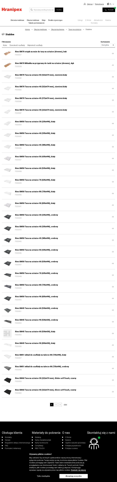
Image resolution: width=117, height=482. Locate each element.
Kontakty (94, 23)
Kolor (5, 45)
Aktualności (98, 20)
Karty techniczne (40, 443)
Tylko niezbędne (43, 476)
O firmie (88, 20)
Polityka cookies (70, 448)
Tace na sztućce (74, 29)
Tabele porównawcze (36, 23)
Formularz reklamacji (11, 448)
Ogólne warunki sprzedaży (73, 443)
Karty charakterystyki (41, 440)
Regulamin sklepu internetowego (16, 443)
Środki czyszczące (55, 20)
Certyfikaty (37, 446)
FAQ (5, 446)
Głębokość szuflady (34, 45)
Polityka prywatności (71, 446)
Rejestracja (99, 4)
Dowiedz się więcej (78, 470)
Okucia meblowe (33, 20)
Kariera (108, 20)
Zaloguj (90, 4)
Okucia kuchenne (57, 29)
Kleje (43, 20)
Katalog (36, 437)
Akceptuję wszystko (74, 476)
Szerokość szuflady (17, 45)
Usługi (80, 20)
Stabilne (89, 29)
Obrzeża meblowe (17, 20)
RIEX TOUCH (38, 448)
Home (27, 29)
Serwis (6, 440)
